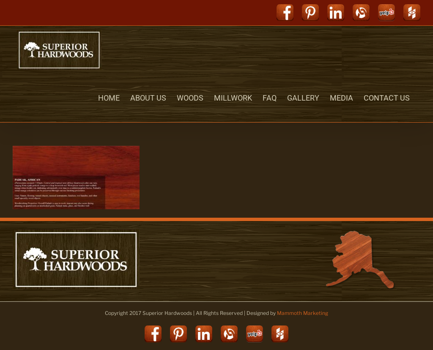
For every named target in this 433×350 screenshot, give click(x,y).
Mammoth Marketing (302, 313)
